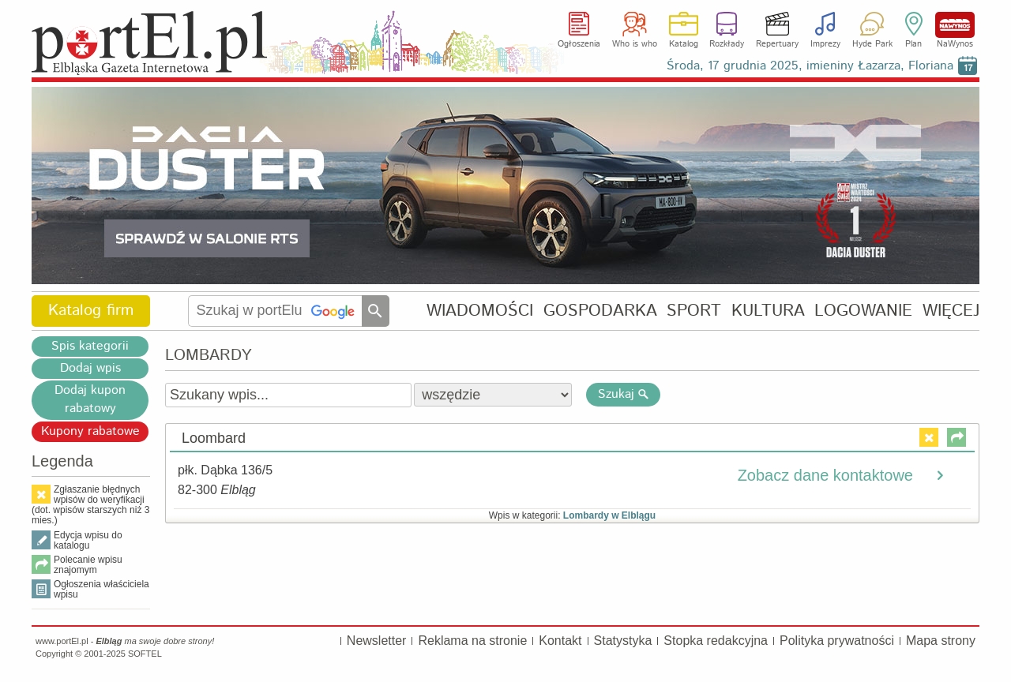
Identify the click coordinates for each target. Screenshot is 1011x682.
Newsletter (377, 640)
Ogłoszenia (579, 44)
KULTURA (768, 310)
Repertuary (777, 44)
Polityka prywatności (837, 640)
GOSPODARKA (600, 310)
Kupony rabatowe (90, 431)
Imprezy (825, 44)
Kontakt (560, 640)
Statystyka (623, 640)
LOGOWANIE (863, 310)
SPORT (694, 310)
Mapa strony (940, 640)
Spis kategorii (90, 346)
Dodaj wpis (90, 368)
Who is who (634, 44)
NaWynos (955, 25)
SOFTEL (145, 653)
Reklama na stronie (472, 640)
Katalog (683, 44)
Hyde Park (872, 44)
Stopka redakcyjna (715, 640)
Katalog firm (90, 310)
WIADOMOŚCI (480, 310)
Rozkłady (726, 44)
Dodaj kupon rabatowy (90, 399)
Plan (913, 44)
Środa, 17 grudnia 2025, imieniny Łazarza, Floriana (810, 66)
